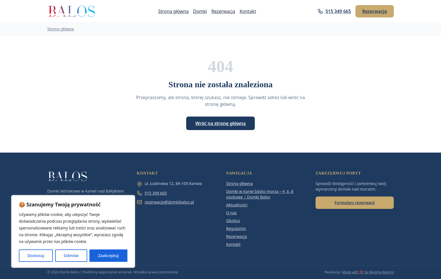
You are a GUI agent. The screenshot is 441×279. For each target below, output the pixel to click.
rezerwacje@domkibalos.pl (165, 202)
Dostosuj (36, 255)
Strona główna (173, 11)
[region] (73, 231)
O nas (231, 212)
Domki (200, 11)
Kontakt (248, 11)
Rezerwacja (223, 11)
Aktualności (237, 204)
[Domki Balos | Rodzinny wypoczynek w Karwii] (71, 11)
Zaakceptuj (108, 255)
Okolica (233, 220)
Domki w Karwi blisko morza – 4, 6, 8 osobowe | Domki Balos (259, 194)
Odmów (71, 255)
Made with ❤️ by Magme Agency (368, 272)
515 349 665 (334, 11)
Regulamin (236, 228)
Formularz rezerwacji (355, 202)
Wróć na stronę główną (220, 123)
